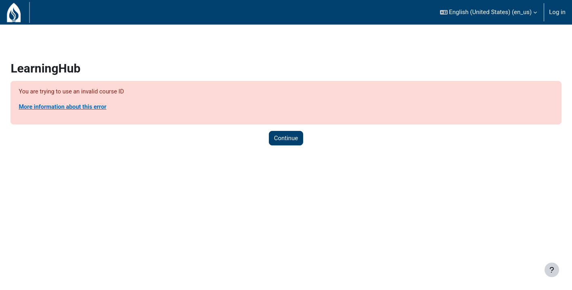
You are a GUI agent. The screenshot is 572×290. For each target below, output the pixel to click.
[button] (489, 12)
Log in (557, 12)
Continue (286, 138)
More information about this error (82, 107)
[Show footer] (552, 270)
